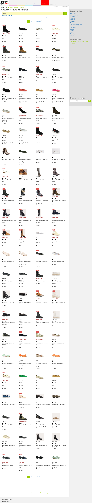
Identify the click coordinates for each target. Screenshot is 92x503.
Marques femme (31, 493)
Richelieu (72, 18)
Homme (21, 4)
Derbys (72, 22)
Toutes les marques (21, 493)
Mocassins (72, 19)
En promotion (48, 17)
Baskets (72, 35)
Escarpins (72, 21)
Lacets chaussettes (53, 3)
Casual (72, 29)
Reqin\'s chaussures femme (61, 6)
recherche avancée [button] (7, 15)
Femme (13, 4)
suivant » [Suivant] (38, 21)
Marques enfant (49, 493)
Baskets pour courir (75, 33)
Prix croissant (55, 17)
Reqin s (25, 7)
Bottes (71, 32)
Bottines (72, 30)
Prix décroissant (64, 17)
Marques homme (40, 493)
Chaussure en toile (74, 26)
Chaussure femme (17, 7)
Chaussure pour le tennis (76, 24)
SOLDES (44, 4)
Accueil (10, 7)
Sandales (72, 16)
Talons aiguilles (74, 15)
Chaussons (73, 27)
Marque (36, 4)
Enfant (28, 4)
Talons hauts (73, 13)
